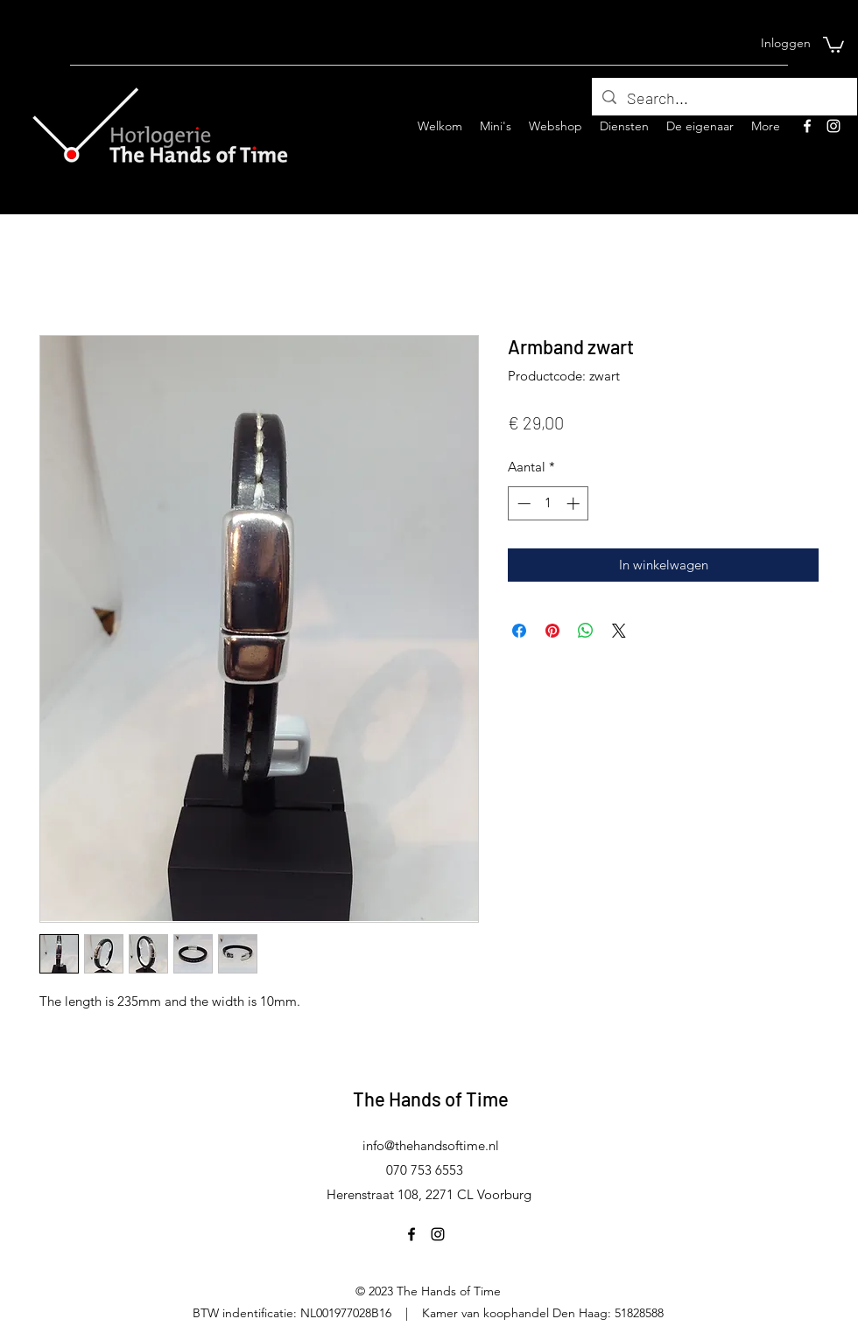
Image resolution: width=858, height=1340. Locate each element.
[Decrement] (522, 503)
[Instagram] (833, 126)
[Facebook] (807, 126)
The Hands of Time (431, 1098)
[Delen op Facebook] (519, 630)
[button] (833, 43)
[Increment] (575, 503)
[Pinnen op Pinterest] (552, 630)
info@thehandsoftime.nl (430, 1145)
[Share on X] (618, 630)
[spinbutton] (548, 503)
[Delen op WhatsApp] (585, 630)
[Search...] (723, 99)
